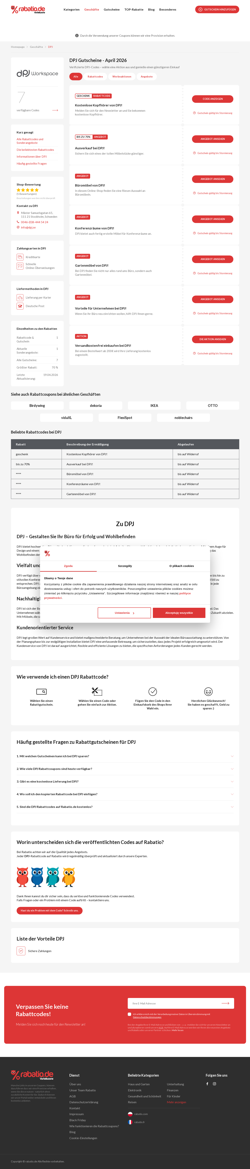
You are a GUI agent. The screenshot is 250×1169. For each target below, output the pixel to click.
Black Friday (77, 1120)
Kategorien (72, 9)
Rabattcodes (95, 76)
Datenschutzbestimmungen (147, 1017)
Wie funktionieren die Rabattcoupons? (94, 1126)
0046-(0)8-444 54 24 (34, 222)
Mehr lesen (177, 1030)
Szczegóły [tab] (125, 565)
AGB (161, 1027)
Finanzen (172, 1090)
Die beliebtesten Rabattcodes (35, 149)
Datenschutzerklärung (83, 1102)
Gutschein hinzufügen (217, 9)
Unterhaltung (175, 1084)
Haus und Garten (139, 1084)
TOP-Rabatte (133, 9)
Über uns (75, 1084)
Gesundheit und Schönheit (144, 1096)
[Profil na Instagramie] (214, 1084)
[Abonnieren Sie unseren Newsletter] (225, 1004)
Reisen (132, 1102)
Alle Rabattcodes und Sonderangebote (30, 140)
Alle (76, 76)
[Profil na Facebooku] (207, 1084)
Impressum (76, 1114)
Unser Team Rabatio (82, 1090)
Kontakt (74, 1108)
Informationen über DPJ (32, 156)
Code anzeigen (213, 98)
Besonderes (167, 9)
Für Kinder (173, 1096)
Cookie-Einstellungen (83, 1138)
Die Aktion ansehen (213, 339)
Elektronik (135, 1090)
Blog (151, 9)
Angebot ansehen (213, 138)
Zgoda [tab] (68, 565)
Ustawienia (124, 612)
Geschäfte (91, 9)
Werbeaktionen (121, 76)
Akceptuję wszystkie (179, 612)
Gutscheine (112, 9)
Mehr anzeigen (176, 1102)
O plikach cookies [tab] (182, 565)
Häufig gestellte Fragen (32, 163)
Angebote (147, 76)
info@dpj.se (28, 227)
